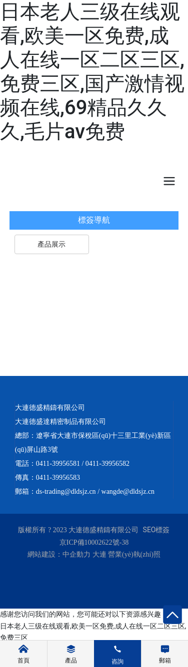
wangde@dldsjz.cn (128, 491)
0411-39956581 (58, 463)
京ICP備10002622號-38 (94, 542)
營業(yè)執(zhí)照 (134, 554)
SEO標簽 (156, 530)
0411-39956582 (108, 463)
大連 (99, 554)
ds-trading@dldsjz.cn (66, 491)
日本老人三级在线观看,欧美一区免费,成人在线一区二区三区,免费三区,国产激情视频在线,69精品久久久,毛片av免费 (92, 71)
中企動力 (76, 554)
